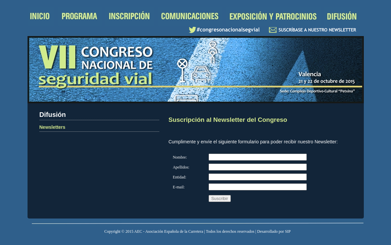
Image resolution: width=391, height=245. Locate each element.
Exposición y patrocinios (273, 16)
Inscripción (129, 16)
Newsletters (52, 127)
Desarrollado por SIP (274, 231)
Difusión (342, 16)
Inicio (41, 16)
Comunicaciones (190, 16)
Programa (80, 16)
